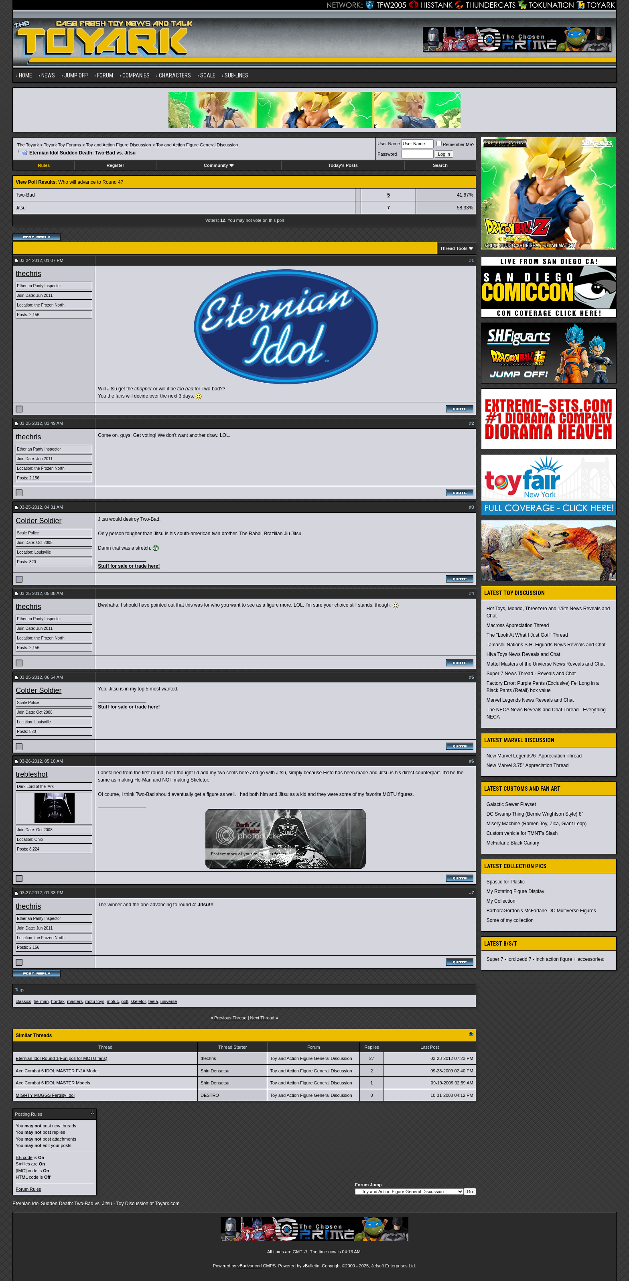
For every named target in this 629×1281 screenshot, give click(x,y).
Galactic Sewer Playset (511, 804)
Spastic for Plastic (506, 882)
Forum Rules (28, 1189)
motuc (113, 1001)
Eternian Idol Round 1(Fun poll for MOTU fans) (61, 1058)
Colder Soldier (38, 521)
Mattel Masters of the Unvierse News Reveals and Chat (546, 664)
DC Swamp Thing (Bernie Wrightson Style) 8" (535, 814)
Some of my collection (510, 920)
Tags (19, 989)
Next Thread (262, 1017)
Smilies (23, 1163)
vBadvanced (249, 1265)
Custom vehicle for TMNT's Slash (522, 833)
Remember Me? (455, 144)
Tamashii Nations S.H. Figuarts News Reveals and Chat (546, 645)
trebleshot (31, 774)
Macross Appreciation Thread (518, 625)
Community (219, 165)
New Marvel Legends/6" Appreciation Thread (534, 756)
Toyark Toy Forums (62, 144)
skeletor (138, 1001)
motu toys (94, 1001)
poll (124, 1001)
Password (387, 154)
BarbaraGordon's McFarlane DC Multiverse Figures (541, 911)
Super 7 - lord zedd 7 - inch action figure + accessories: (546, 959)
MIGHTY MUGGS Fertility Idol (45, 1095)
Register (115, 165)
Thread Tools (453, 248)
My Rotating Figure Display (515, 891)
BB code (24, 1157)
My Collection (501, 901)
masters (75, 1001)
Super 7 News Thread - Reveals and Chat (531, 673)
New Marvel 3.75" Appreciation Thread (528, 765)
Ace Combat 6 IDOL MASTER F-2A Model (57, 1070)
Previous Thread (230, 1017)
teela (153, 1001)
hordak (58, 1001)
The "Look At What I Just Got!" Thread (527, 635)
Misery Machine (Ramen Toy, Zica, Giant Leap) (537, 823)
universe (168, 1001)
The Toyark (28, 144)
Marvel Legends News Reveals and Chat (530, 700)
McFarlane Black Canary (513, 843)
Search (440, 165)
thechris (28, 274)
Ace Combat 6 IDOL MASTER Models (53, 1082)
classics (23, 1001)
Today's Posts (342, 165)
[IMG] (21, 1170)
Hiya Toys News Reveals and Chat (523, 654)
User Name (388, 143)
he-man (41, 1001)
